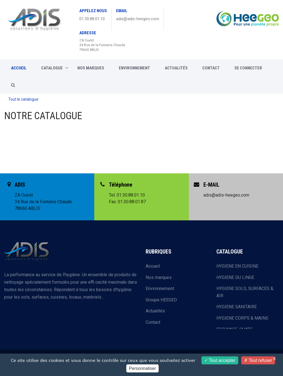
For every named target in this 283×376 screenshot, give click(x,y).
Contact (153, 322)
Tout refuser (258, 360)
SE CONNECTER (248, 68)
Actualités (176, 68)
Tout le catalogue (23, 99)
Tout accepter (219, 360)
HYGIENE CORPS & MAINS (242, 318)
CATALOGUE (54, 68)
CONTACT (211, 68)
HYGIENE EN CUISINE (237, 266)
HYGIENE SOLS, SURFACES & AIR (244, 292)
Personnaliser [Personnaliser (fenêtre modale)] (142, 368)
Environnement (134, 68)
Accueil (153, 266)
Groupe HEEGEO (161, 299)
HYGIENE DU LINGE (235, 277)
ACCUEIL (19, 68)
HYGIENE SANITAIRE (236, 306)
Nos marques (90, 68)
